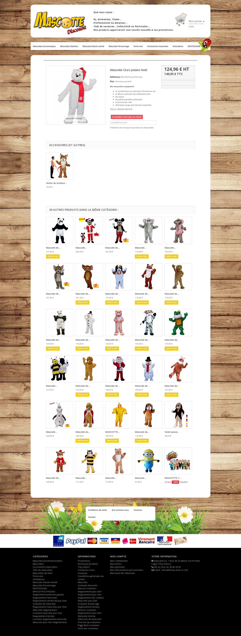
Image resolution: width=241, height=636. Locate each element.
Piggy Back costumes (88, 625)
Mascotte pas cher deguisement (50, 622)
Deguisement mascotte (45, 597)
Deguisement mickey (44, 616)
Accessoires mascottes (157, 46)
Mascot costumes (87, 588)
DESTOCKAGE (194, 46)
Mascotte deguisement (45, 610)
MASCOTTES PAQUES (44, 591)
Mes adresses (117, 567)
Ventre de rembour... (56, 183)
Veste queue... (172, 432)
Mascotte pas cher (87, 600)
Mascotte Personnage (119, 46)
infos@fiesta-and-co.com (175, 570)
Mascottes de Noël (43, 573)
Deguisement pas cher (90, 591)
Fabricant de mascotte (89, 619)
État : (112, 81)
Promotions (84, 560)
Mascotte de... (53, 247)
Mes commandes (119, 560)
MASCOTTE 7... (173, 478)
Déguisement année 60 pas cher (50, 600)
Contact (91, 517)
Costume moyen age (88, 603)
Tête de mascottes (42, 570)
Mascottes (38, 563)
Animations (178, 46)
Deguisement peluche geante (48, 594)
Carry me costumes (88, 628)
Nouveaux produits (88, 563)
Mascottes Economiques (44, 46)
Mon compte (118, 556)
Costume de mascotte (44, 603)
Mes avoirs (115, 563)
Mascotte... (81, 247)
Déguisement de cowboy (91, 597)
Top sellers (84, 567)
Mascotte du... (83, 432)
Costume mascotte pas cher (47, 613)
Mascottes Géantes (69, 46)
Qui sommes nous (120, 510)
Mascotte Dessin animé (93, 46)
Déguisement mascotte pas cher (50, 606)
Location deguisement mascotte (50, 619)
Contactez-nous (86, 570)
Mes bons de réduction (122, 573)
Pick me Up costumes (89, 622)
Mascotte (83, 582)
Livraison (138, 510)
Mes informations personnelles (126, 570)
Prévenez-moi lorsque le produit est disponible (132, 127)
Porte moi (138, 46)
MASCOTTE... (112, 432)
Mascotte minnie (86, 616)
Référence (115, 77)
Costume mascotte (87, 585)
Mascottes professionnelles (47, 560)
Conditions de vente (97, 510)
